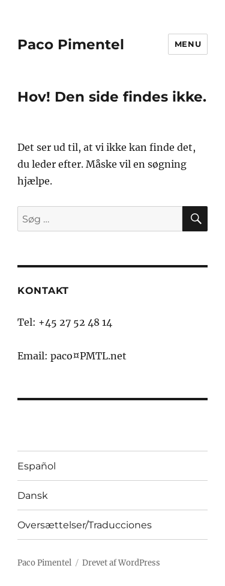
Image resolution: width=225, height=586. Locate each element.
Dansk (32, 495)
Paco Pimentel (70, 44)
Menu (188, 44)
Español (36, 466)
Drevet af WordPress (121, 563)
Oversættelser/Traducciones (84, 525)
